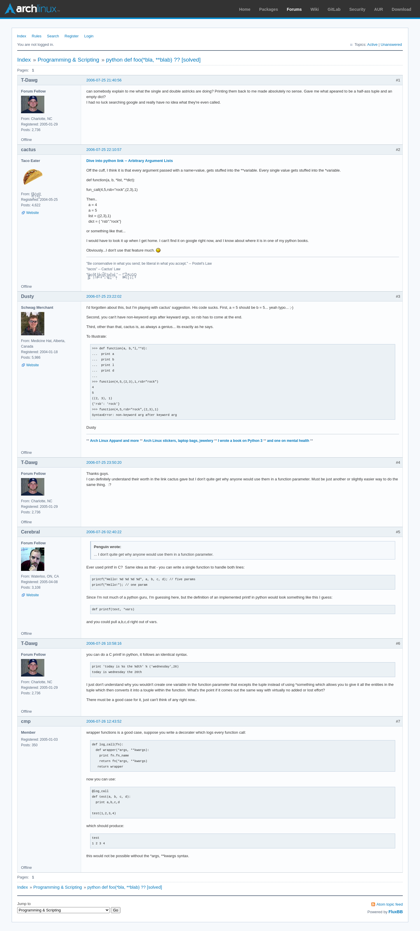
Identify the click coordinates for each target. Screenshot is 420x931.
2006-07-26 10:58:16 (104, 643)
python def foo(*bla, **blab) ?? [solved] (153, 60)
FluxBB (395, 911)
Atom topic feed (390, 904)
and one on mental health (288, 441)
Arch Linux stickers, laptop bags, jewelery (178, 441)
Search (53, 36)
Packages (268, 9)
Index (21, 36)
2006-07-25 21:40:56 (104, 80)
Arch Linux (32, 9)
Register (71, 36)
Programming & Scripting (68, 60)
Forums (294, 9)
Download (401, 9)
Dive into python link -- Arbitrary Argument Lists (129, 160)
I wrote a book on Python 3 (240, 441)
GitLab (334, 9)
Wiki (315, 9)
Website (32, 213)
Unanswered (391, 44)
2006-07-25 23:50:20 (104, 462)
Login (89, 36)
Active (372, 44)
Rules (36, 36)
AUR (378, 9)
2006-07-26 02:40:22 (104, 532)
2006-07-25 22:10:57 (104, 149)
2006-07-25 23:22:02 (104, 296)
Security (357, 9)
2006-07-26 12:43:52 (104, 721)
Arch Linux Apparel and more (114, 441)
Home (245, 9)
